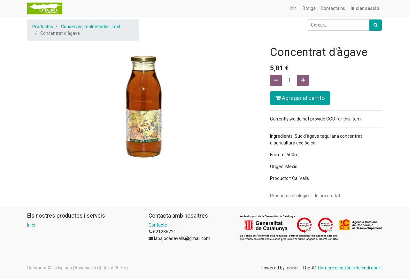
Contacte (158, 225)
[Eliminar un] (276, 80)
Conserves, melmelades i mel (90, 26)
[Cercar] (375, 25)
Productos (42, 26)
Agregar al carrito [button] (300, 98)
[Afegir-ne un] (303, 80)
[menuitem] (293, 8)
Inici (31, 225)
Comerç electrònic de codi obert (350, 267)
